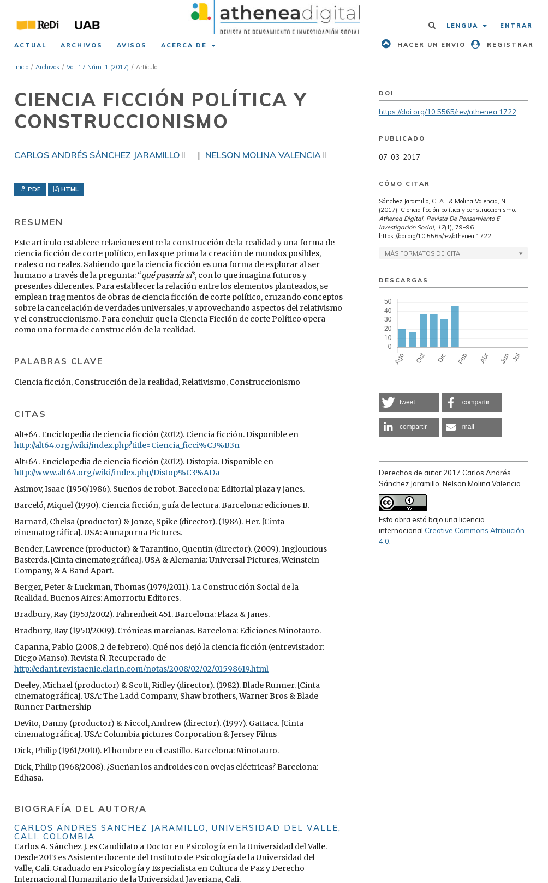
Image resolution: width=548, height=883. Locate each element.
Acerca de (185, 45)
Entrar (516, 25)
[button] (409, 402)
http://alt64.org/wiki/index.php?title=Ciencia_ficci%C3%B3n (127, 445)
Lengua (463, 25)
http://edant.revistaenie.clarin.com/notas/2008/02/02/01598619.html (141, 669)
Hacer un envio (430, 45)
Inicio (21, 67)
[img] (274, 17)
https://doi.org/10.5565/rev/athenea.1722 (447, 111)
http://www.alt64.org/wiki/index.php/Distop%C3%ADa (116, 472)
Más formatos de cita (422, 253)
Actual (30, 45)
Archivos (82, 45)
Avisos (132, 45)
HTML (69, 189)
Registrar (509, 45)
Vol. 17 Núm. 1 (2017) (98, 67)
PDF (33, 189)
